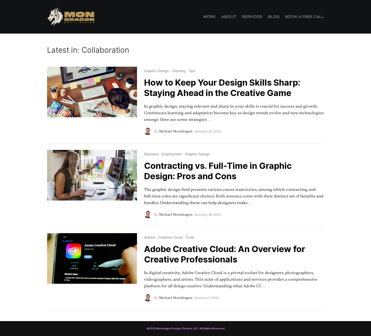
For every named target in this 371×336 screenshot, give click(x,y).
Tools (189, 237)
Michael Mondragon (176, 131)
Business (151, 154)
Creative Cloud (170, 237)
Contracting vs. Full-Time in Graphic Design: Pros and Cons (218, 171)
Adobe (149, 237)
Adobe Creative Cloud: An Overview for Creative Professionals (224, 254)
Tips (191, 71)
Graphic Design (156, 71)
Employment (172, 154)
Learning (179, 71)
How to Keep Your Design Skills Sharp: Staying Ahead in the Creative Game (222, 87)
